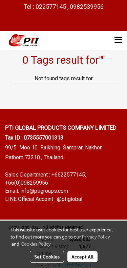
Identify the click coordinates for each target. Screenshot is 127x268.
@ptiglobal (69, 199)
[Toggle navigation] (118, 40)
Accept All (82, 256)
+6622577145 (68, 174)
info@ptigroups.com (44, 191)
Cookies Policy (35, 244)
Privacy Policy (96, 236)
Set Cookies (47, 256)
